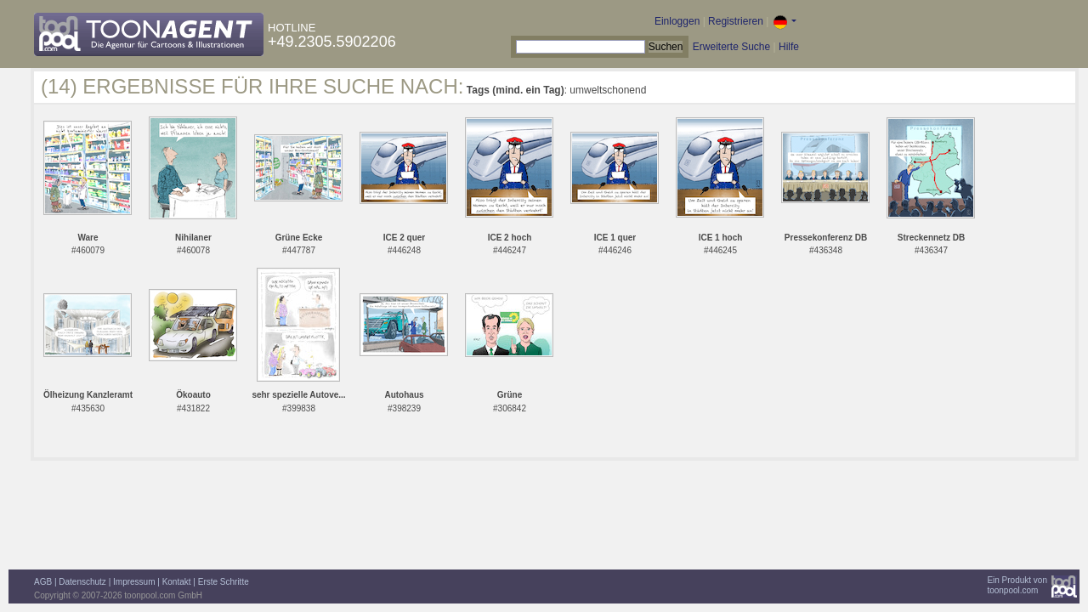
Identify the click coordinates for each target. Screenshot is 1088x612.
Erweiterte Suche (731, 47)
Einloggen (677, 21)
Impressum (134, 581)
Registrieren (735, 21)
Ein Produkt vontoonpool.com (1017, 585)
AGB (43, 581)
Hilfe (789, 47)
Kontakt (176, 581)
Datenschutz (82, 581)
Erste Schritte (223, 581)
